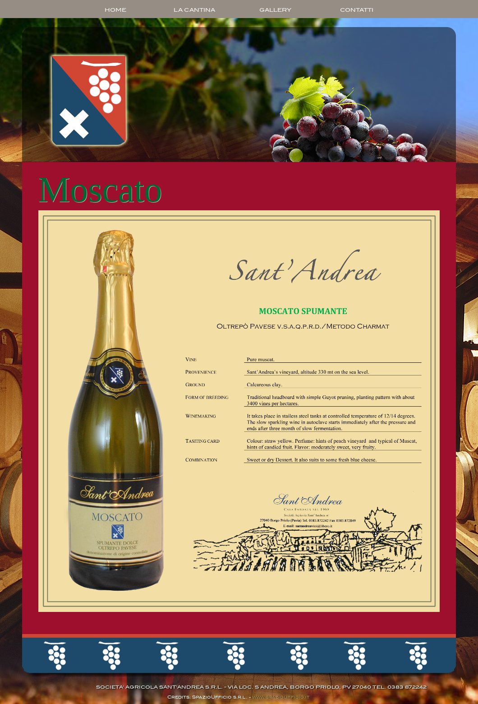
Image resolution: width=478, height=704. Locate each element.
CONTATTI (356, 10)
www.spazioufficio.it (280, 697)
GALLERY (275, 10)
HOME (115, 10)
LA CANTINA (194, 10)
